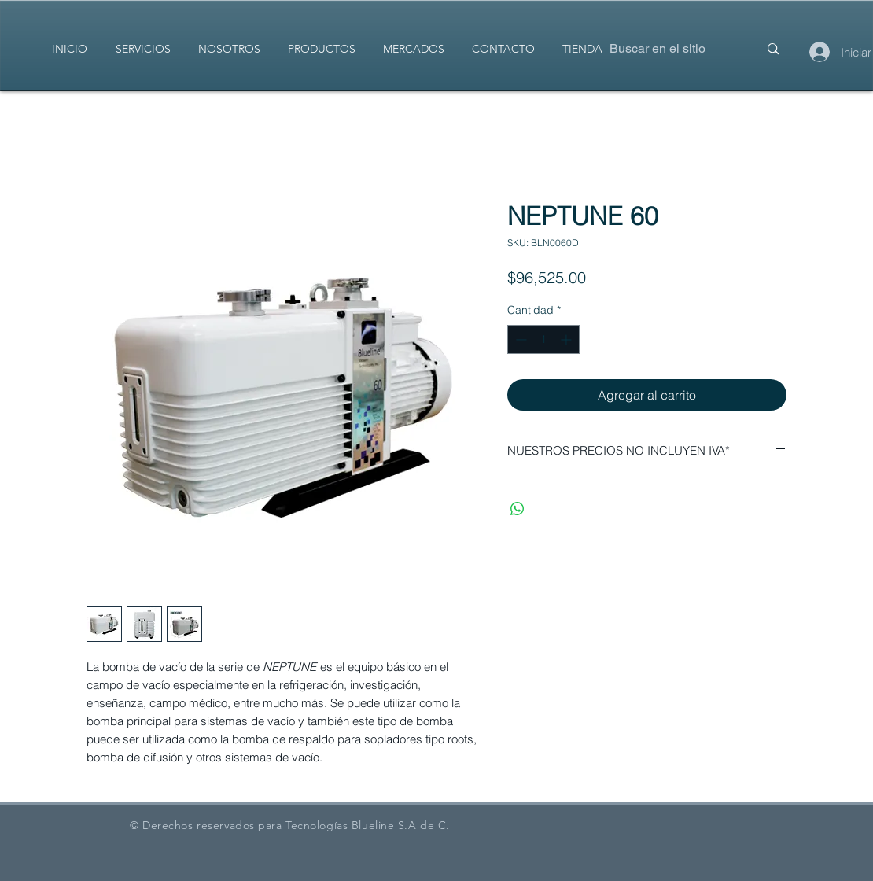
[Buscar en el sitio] (660, 49)
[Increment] (567, 339)
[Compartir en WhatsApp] (517, 508)
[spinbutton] (543, 339)
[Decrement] (519, 339)
